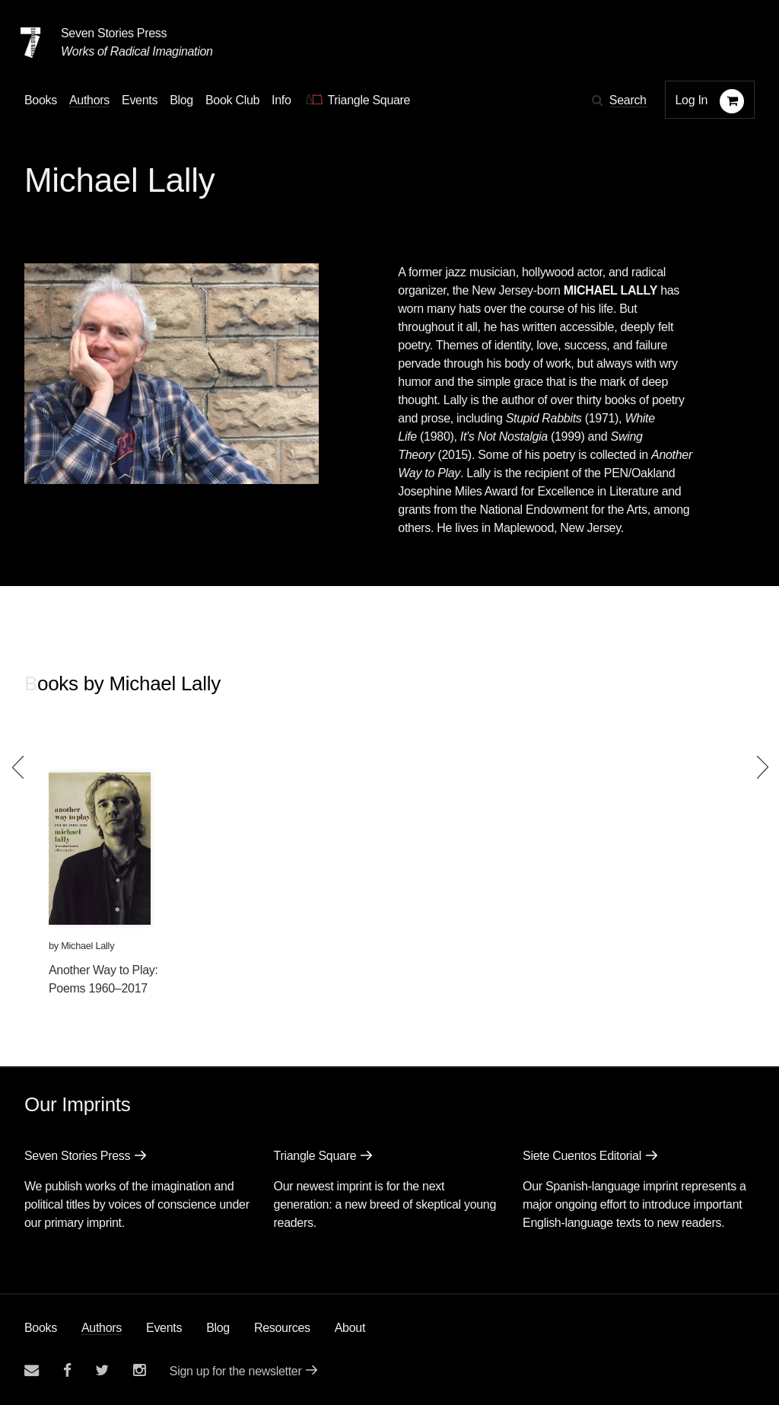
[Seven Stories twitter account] (102, 1370)
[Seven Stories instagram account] (139, 1370)
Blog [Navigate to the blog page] (181, 100)
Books (40, 1327)
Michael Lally (87, 945)
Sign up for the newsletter (236, 1371)
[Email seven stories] (31, 1370)
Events (164, 1327)
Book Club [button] (232, 100)
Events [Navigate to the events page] (139, 100)
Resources (282, 1327)
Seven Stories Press (114, 33)
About (350, 1327)
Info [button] (281, 100)
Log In (692, 100)
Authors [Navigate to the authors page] (89, 100)
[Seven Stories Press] (30, 42)
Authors (101, 1327)
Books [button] (40, 100)
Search (628, 100)
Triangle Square (315, 1155)
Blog (218, 1327)
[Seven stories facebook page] (67, 1370)
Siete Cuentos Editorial (582, 1155)
